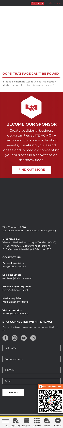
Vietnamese (55, 3)
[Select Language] (37, 3)
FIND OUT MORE (31, 169)
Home (13, 57)
